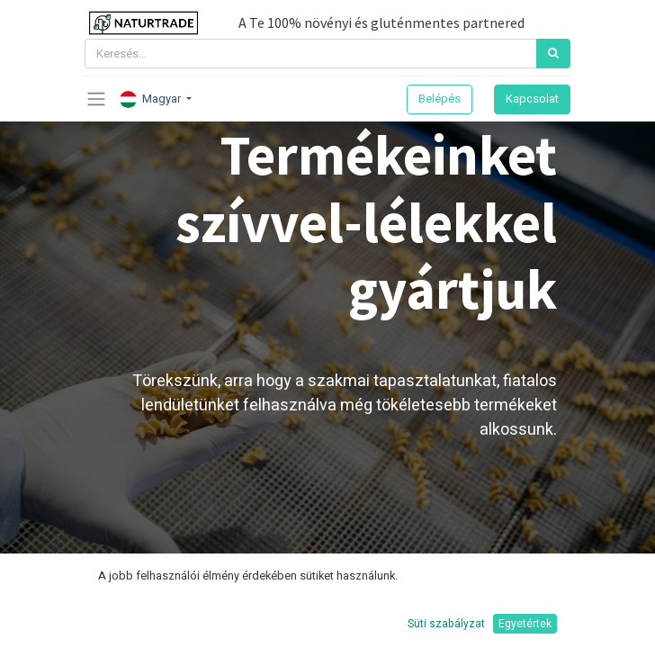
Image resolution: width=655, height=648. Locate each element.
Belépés (439, 99)
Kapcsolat (532, 99)
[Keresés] (553, 53)
